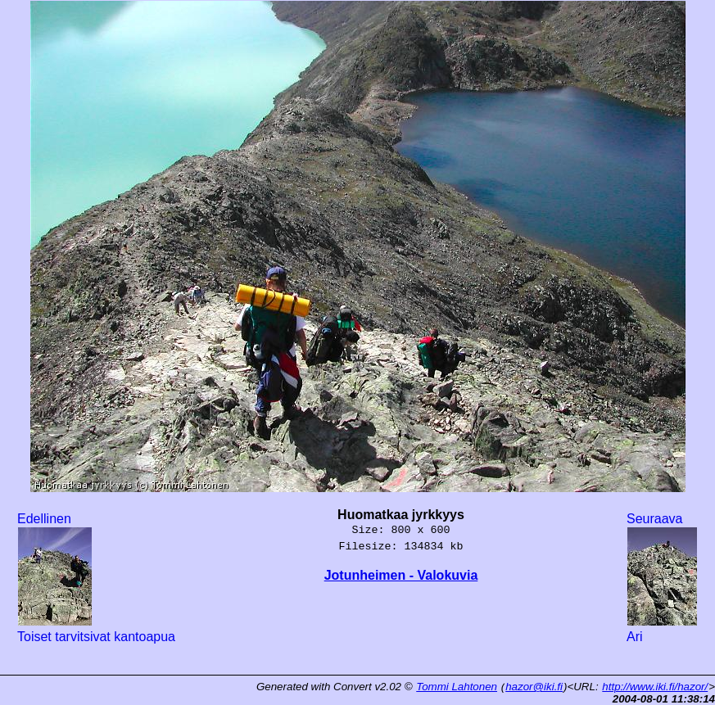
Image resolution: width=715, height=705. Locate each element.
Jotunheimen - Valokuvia (401, 575)
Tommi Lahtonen (456, 686)
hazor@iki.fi (534, 686)
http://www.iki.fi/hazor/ (655, 686)
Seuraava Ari (662, 578)
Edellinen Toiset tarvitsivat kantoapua (96, 578)
